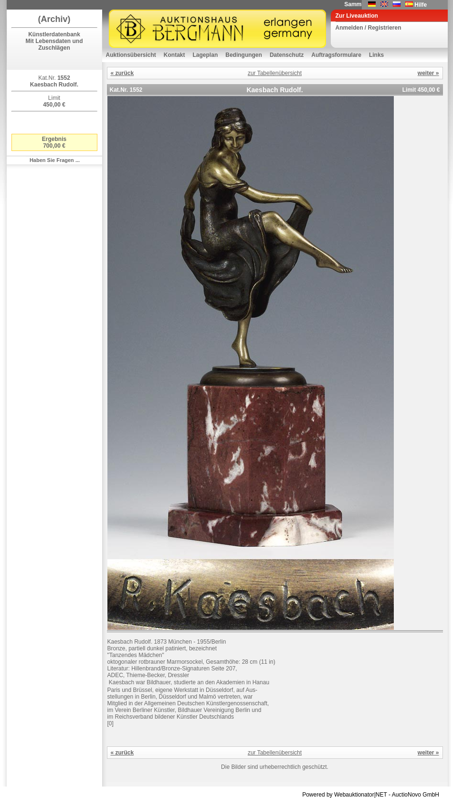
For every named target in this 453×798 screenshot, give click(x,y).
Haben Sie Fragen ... (55, 160)
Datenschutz (287, 55)
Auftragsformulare (336, 55)
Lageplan (205, 55)
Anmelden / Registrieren (368, 27)
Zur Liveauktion (357, 15)
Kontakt (174, 55)
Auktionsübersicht (131, 55)
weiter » (428, 73)
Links (376, 55)
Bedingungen (243, 55)
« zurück (122, 73)
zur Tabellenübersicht (275, 73)
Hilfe (420, 4)
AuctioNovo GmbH (415, 794)
